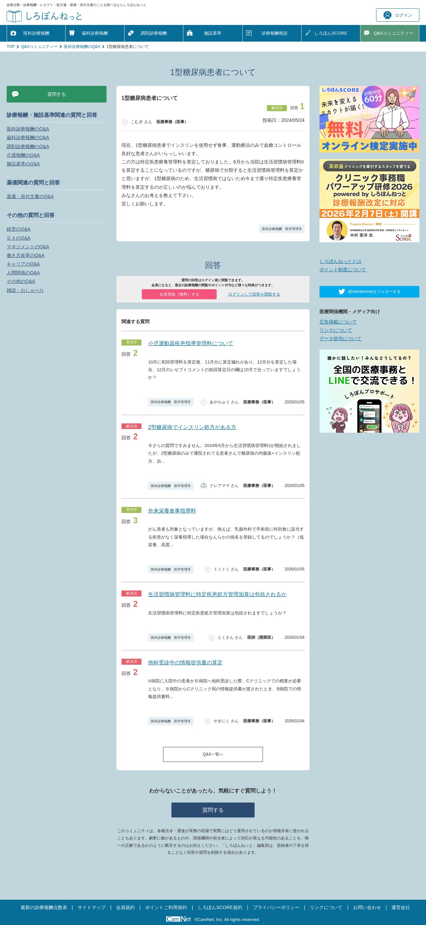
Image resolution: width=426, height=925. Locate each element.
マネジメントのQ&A (28, 246)
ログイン (397, 15)
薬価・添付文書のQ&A (30, 196)
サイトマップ (92, 907)
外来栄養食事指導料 (172, 511)
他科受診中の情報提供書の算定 (185, 662)
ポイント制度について (343, 269)
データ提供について (340, 338)
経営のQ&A (19, 229)
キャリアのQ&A (23, 264)
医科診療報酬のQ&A (82, 46)
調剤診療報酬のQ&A (28, 146)
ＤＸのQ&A (19, 238)
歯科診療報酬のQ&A (28, 137)
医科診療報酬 (36, 33)
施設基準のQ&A (23, 163)
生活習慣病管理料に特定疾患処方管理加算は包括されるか (217, 594)
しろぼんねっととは (340, 261)
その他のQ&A (21, 281)
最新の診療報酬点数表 (44, 907)
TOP (11, 46)
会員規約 (125, 907)
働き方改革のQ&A (26, 255)
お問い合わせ (367, 907)
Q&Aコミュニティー (39, 46)
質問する (213, 810)
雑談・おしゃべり (25, 290)
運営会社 (400, 907)
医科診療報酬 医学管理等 (282, 229)
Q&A (393, 33)
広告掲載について (338, 322)
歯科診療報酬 (95, 33)
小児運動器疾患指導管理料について (190, 343)
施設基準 (212, 33)
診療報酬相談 (275, 33)
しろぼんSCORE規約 (220, 907)
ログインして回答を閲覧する (254, 294)
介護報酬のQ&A (23, 155)
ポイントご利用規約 (166, 907)
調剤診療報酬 (154, 33)
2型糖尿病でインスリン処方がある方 (192, 427)
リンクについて (336, 330)
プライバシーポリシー (276, 907)
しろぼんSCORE (330, 33)
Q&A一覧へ (213, 754)
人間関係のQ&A (23, 272)
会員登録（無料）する (179, 294)
